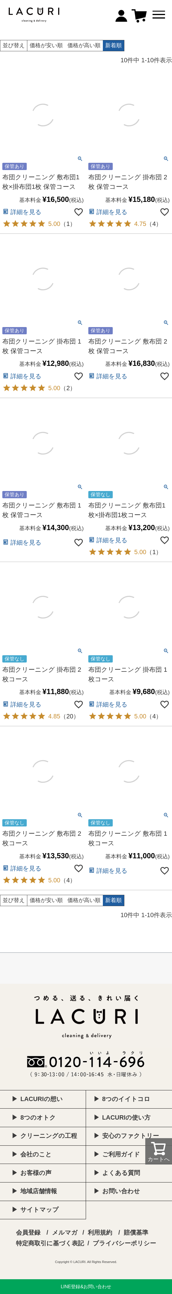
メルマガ (65, 1232)
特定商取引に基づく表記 (50, 1243)
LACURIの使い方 (126, 1117)
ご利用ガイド (121, 1154)
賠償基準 (136, 1232)
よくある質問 (121, 1172)
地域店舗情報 (38, 1191)
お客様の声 (35, 1172)
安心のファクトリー (130, 1135)
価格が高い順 (84, 45)
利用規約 (100, 1232)
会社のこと (36, 1154)
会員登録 (28, 1232)
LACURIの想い (41, 1099)
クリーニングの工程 (48, 1135)
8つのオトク (38, 1117)
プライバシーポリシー (124, 1243)
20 (69, 716)
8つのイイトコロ (126, 1099)
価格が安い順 (46, 45)
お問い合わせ (121, 1191)
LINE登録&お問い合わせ (86, 1286)
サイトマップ (39, 1209)
